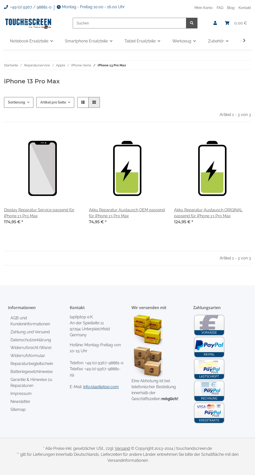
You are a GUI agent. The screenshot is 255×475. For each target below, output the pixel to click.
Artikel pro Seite (53, 102)
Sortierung (16, 102)
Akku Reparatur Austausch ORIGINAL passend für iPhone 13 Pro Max (208, 213)
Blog (231, 7)
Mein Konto (203, 7)
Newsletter (20, 401)
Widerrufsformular (27, 355)
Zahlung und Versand (30, 332)
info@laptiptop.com (101, 386)
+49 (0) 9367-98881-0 (104, 362)
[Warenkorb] (236, 23)
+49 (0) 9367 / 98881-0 (28, 7)
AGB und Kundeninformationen (30, 321)
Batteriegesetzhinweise (31, 371)
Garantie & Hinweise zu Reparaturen (31, 382)
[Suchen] (129, 23)
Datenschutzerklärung (30, 340)
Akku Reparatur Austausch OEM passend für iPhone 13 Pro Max (127, 213)
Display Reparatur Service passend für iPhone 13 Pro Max (39, 213)
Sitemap (18, 409)
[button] (215, 23)
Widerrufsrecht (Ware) (30, 347)
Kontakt (245, 7)
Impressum (21, 393)
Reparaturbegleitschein (31, 363)
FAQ (220, 7)
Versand (122, 448)
